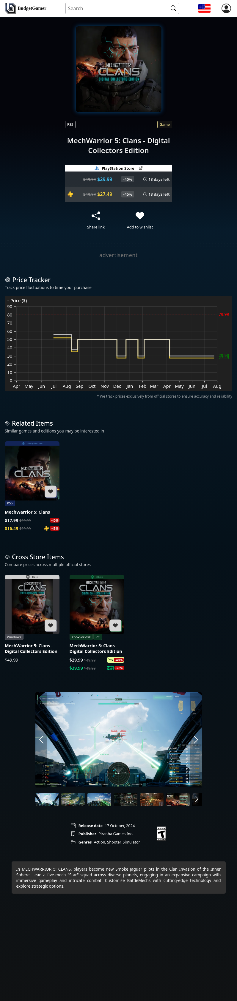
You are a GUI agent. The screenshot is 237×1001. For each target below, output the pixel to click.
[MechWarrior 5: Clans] (32, 486)
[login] (226, 8)
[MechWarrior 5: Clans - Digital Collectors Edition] (32, 619)
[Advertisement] (114, 255)
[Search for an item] (117, 8)
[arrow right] (196, 740)
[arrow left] (41, 740)
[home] (25, 8)
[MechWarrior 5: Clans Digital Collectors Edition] (97, 623)
